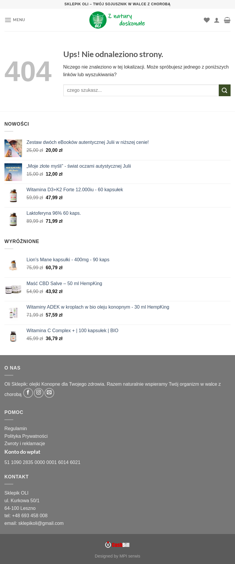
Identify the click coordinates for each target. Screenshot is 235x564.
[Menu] (14, 20)
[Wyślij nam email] (49, 393)
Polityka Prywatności (26, 436)
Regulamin (15, 428)
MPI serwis (130, 556)
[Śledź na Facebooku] (28, 393)
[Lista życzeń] (207, 20)
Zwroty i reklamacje (24, 443)
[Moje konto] (217, 20)
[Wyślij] (225, 90)
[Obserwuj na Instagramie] (39, 393)
